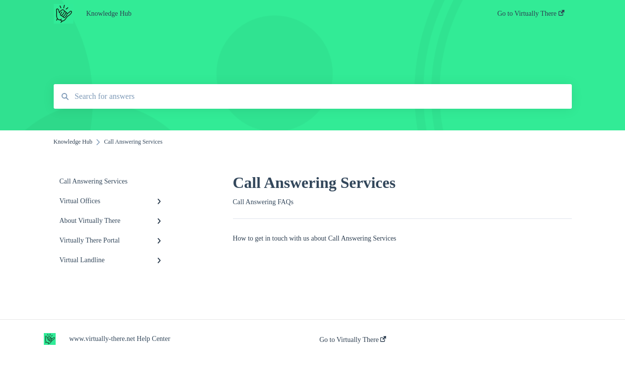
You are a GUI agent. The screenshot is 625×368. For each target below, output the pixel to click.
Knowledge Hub (109, 13)
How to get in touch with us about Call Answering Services (314, 238)
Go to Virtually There (353, 339)
